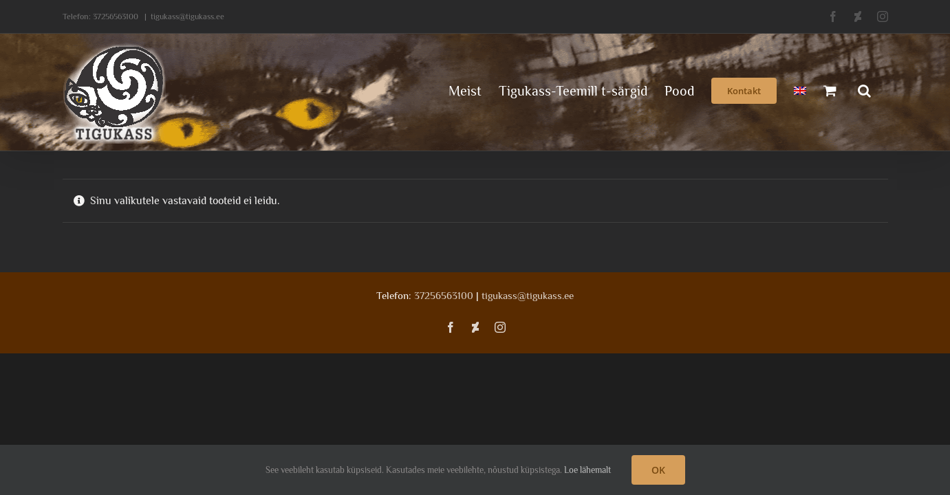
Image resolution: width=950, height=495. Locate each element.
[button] (881, 89)
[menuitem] (785, 89)
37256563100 (115, 16)
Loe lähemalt (587, 470)
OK (658, 469)
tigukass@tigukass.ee (187, 16)
